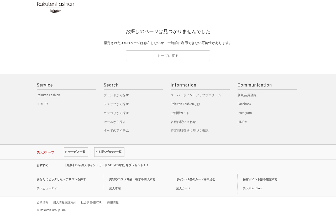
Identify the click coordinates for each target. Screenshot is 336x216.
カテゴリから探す (116, 113)
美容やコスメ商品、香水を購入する (132, 179)
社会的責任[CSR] (91, 202)
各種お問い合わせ (183, 122)
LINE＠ (242, 122)
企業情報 (42, 202)
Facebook (244, 104)
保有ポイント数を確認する (260, 179)
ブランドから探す (116, 95)
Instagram (245, 113)
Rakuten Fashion (77, 7)
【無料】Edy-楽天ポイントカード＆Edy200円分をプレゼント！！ (106, 165)
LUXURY (42, 104)
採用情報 (113, 202)
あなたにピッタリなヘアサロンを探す (61, 179)
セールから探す (115, 122)
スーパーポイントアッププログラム (196, 95)
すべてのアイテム (116, 130)
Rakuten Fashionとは (185, 104)
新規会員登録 (247, 95)
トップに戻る (168, 56)
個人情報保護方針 (64, 202)
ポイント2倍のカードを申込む (195, 179)
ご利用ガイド (180, 113)
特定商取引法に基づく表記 (189, 130)
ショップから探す (116, 104)
